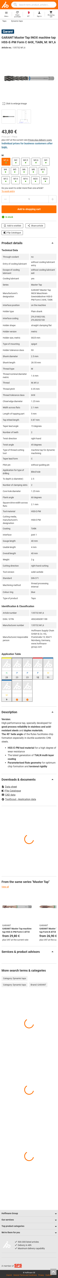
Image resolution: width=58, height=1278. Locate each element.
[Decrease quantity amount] (5, 199)
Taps (4, 21)
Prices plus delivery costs (40, 140)
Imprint (9, 1275)
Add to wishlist (12, 225)
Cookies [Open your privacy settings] (48, 1275)
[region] (29, 116)
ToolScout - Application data (19, 799)
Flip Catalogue (12, 232)
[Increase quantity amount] (52, 199)
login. (5, 147)
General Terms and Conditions (25, 1275)
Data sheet (9, 786)
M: (3, 155)
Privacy (41, 1275)
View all (5, 887)
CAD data (8, 795)
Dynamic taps (17, 21)
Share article (35, 225)
